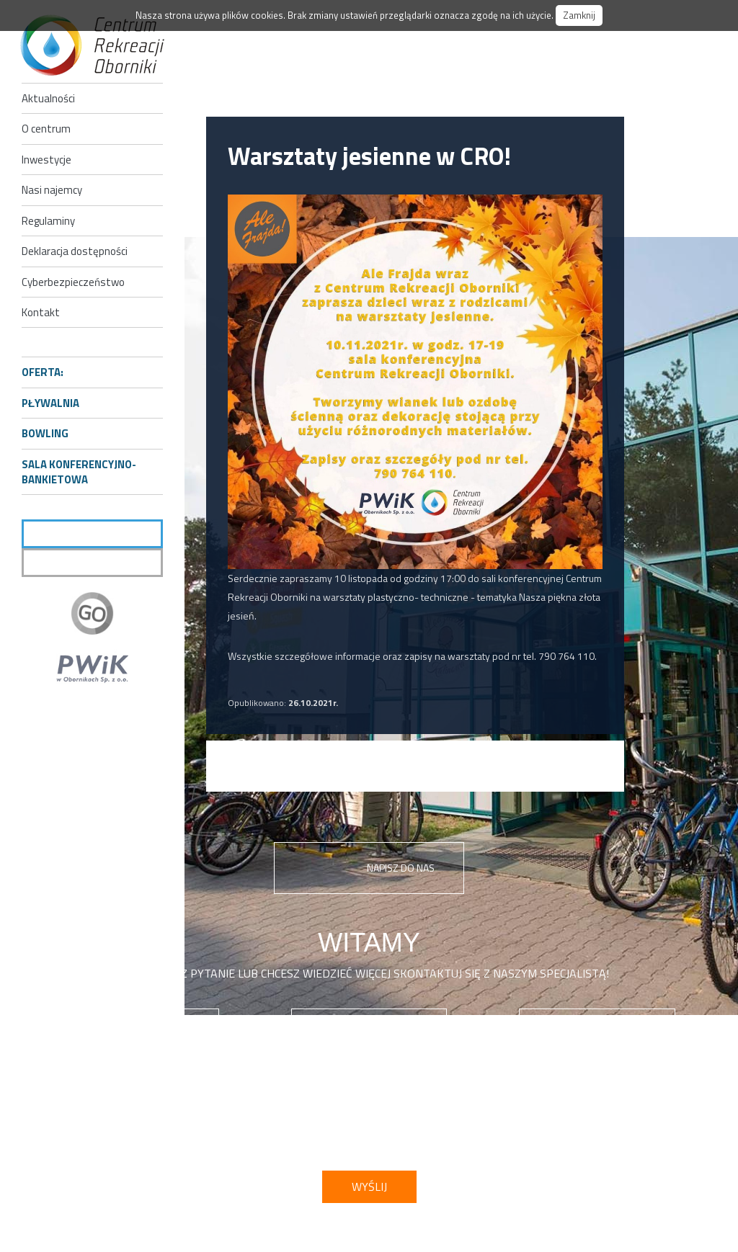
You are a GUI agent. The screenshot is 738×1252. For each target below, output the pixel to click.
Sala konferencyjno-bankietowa (79, 472)
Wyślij (369, 1186)
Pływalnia (50, 403)
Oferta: (42, 372)
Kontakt (41, 312)
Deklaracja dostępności (75, 251)
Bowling (45, 433)
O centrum (46, 128)
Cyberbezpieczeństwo (73, 282)
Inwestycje (46, 159)
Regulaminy (48, 221)
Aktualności (48, 98)
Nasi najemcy (52, 190)
